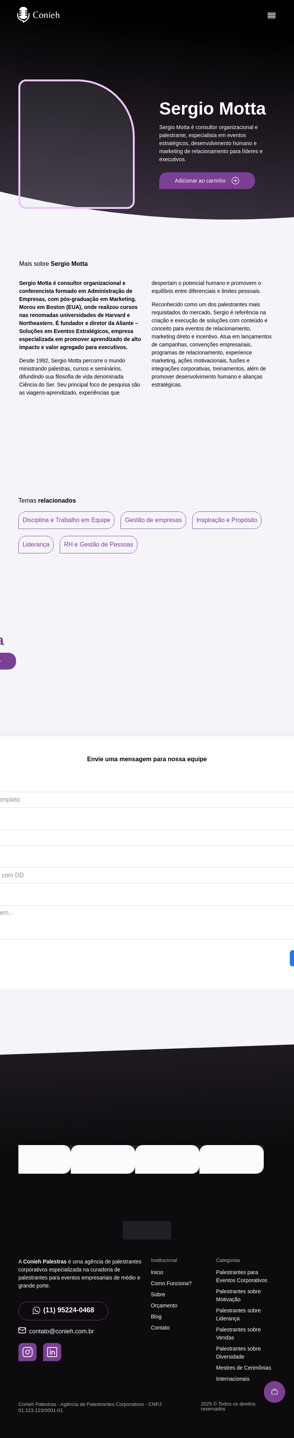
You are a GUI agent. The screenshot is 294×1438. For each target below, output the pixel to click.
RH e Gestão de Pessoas (98, 544)
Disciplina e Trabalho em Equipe (66, 520)
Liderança (36, 544)
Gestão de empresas (153, 520)
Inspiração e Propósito (226, 520)
